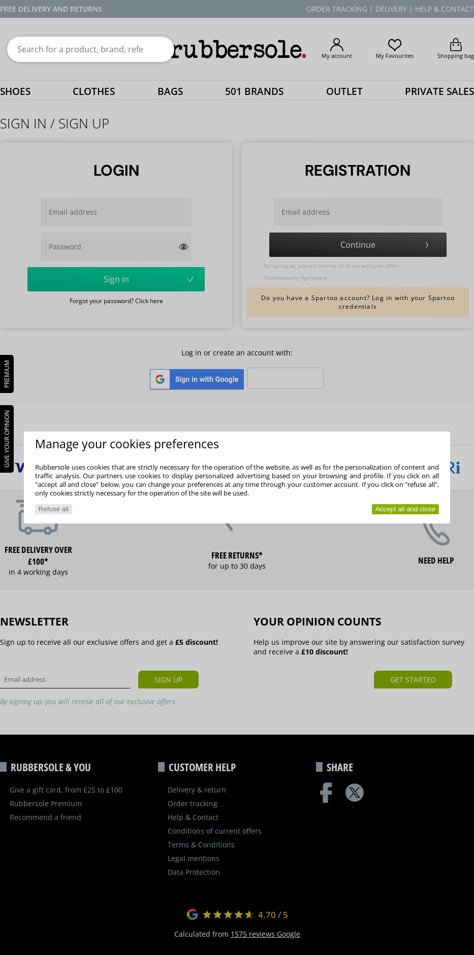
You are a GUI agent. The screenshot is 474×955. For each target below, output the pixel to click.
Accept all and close (405, 509)
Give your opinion (7, 439)
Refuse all (54, 509)
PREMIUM (7, 374)
